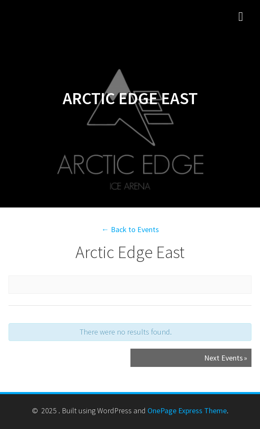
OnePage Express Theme (187, 410)
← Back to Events (130, 229)
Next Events (225, 358)
